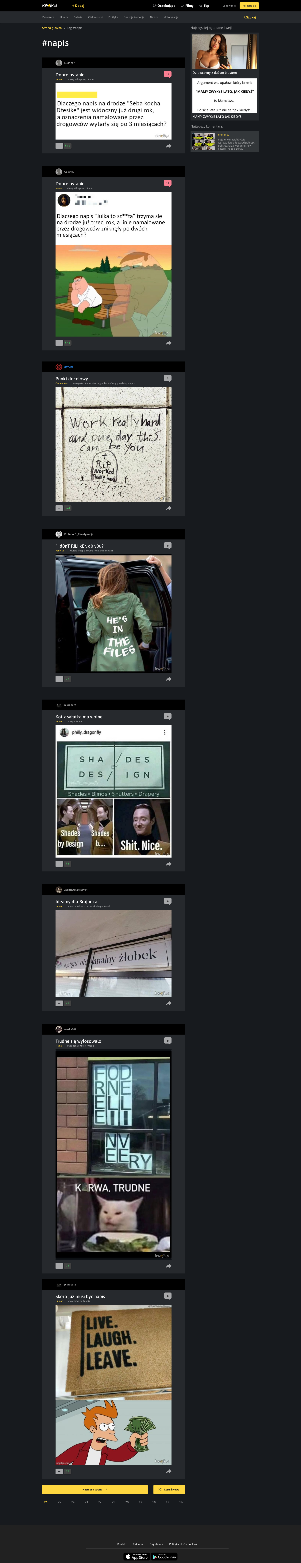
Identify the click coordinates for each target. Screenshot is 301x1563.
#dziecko (81, 906)
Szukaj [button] (251, 17)
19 (140, 1502)
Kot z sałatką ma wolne (79, 716)
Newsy (154, 17)
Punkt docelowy (72, 378)
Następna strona (95, 1489)
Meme (59, 188)
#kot (69, 1045)
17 (167, 1502)
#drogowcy (81, 79)
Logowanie (229, 5)
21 (113, 1502)
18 (154, 1502)
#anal (107, 906)
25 (59, 1502)
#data (79, 721)
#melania (99, 550)
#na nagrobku (99, 383)
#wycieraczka (75, 1301)
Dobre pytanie (70, 74)
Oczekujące (166, 6)
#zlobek (91, 906)
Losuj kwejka (169, 1489)
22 (100, 1502)
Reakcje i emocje (134, 17)
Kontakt (122, 1544)
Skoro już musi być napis (80, 1296)
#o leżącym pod (127, 383)
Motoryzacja (171, 17)
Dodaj (79, 6)
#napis (91, 79)
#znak (76, 1045)
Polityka (113, 17)
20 (127, 1502)
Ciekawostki (95, 17)
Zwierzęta (48, 17)
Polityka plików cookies (183, 1544)
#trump (89, 550)
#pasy (71, 79)
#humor (72, 906)
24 (73, 1502)
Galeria (78, 17)
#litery (83, 1045)
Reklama (138, 1544)
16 (181, 1502)
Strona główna (52, 28)
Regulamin (156, 1544)
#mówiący (113, 383)
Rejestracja (249, 5)
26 (46, 1502)
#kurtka (73, 550)
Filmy (189, 6)
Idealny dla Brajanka (76, 901)
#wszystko (78, 383)
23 (86, 1502)
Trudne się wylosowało (78, 1041)
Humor (64, 17)
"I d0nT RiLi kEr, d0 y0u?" (80, 546)
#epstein (109, 550)
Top (206, 6)
